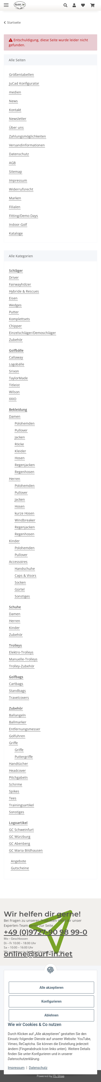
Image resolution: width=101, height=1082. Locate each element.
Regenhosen (24, 471)
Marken (15, 198)
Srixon (14, 371)
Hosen (20, 458)
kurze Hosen (24, 513)
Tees (12, 798)
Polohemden (25, 423)
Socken (20, 582)
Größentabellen (21, 74)
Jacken (20, 437)
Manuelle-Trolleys (23, 659)
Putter (14, 312)
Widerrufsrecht (21, 189)
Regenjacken (25, 465)
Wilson (14, 392)
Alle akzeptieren (51, 987)
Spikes (14, 791)
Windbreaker (25, 520)
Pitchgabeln (18, 777)
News (13, 101)
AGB (12, 162)
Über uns (16, 127)
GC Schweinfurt (21, 829)
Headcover (17, 770)
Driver (14, 277)
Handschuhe (25, 568)
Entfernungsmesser (24, 729)
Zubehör (16, 339)
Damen (14, 416)
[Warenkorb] (92, 5)
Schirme (15, 784)
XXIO (12, 399)
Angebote (18, 861)
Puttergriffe (24, 756)
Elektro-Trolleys (21, 652)
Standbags (17, 690)
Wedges (15, 305)
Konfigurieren (51, 1001)
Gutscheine (20, 868)
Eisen (13, 298)
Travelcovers (19, 697)
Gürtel (20, 589)
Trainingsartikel (21, 805)
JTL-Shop (58, 1076)
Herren (14, 478)
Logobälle (16, 364)
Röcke (19, 444)
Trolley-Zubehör (21, 666)
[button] (67, 5)
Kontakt (15, 110)
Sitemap (15, 171)
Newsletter (17, 118)
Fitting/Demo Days (23, 215)
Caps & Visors (25, 575)
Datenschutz (38, 1068)
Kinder (14, 541)
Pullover (21, 430)
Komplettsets (19, 319)
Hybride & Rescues (24, 291)
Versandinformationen (27, 145)
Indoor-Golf (18, 224)
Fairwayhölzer (20, 284)
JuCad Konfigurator (24, 83)
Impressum (16, 1068)
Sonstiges (22, 596)
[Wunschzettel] (82, 5)
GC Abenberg (19, 843)
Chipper (15, 326)
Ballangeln (17, 715)
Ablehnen (51, 1015)
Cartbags (16, 683)
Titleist (14, 385)
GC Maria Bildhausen (26, 850)
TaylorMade (18, 378)
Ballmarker (17, 722)
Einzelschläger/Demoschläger (32, 332)
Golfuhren (17, 736)
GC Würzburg (19, 836)
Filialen (14, 207)
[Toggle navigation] (6, 3)
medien (15, 92)
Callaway (16, 357)
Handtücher (18, 763)
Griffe (13, 743)
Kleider (20, 451)
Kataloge (16, 233)
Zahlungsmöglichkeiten (27, 136)
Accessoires (18, 561)
